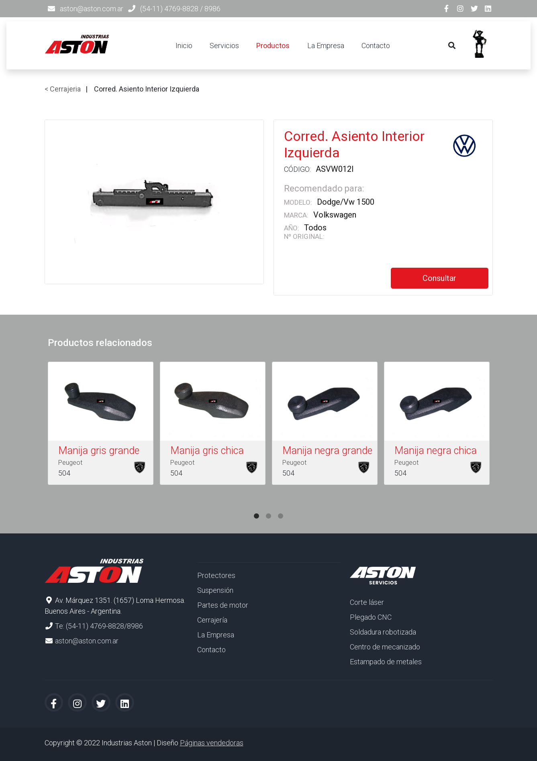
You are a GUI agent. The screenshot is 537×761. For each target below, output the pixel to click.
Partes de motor (222, 605)
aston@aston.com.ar (91, 8)
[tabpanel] (101, 424)
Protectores (216, 575)
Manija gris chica (207, 450)
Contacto (375, 45)
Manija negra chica (435, 450)
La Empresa (325, 45)
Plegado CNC (371, 617)
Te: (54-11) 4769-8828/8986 (99, 626)
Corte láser (367, 602)
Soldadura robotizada (383, 632)
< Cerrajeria (63, 89)
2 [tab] (269, 508)
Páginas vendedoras (211, 743)
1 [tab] (257, 508)
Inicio (184, 45)
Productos (273, 45)
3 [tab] (281, 508)
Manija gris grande (98, 450)
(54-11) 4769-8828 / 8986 (180, 8)
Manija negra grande (327, 450)
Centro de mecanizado (385, 647)
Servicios (224, 45)
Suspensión (215, 590)
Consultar (439, 278)
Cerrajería (212, 620)
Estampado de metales (386, 661)
